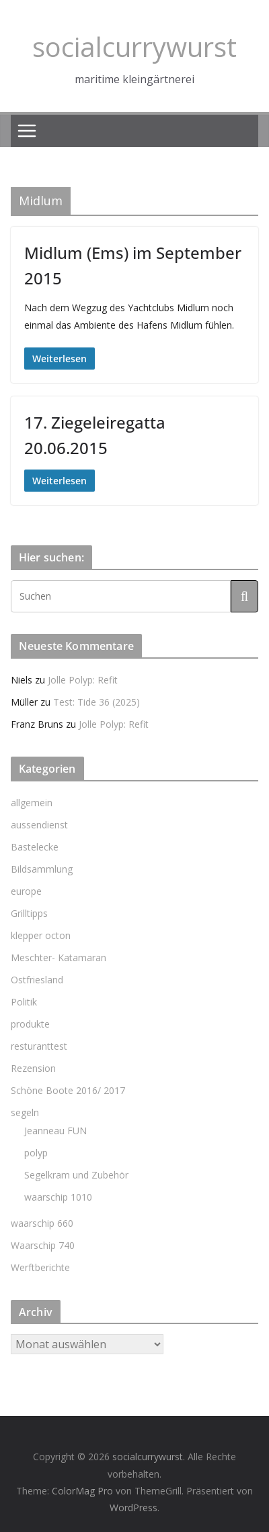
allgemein (31, 802)
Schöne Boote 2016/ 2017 (68, 1090)
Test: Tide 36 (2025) (96, 702)
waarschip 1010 (58, 1197)
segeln (25, 1112)
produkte (30, 1024)
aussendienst (39, 824)
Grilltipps (29, 913)
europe (26, 891)
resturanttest (39, 1046)
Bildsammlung (42, 869)
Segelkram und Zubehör (76, 1174)
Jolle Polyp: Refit (83, 679)
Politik (24, 1001)
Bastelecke (35, 846)
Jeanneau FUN (55, 1130)
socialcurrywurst (134, 46)
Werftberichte (40, 1267)
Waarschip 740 (43, 1245)
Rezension (33, 1068)
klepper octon (41, 935)
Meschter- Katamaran (58, 957)
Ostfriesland (37, 979)
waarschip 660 (42, 1223)
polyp (36, 1152)
